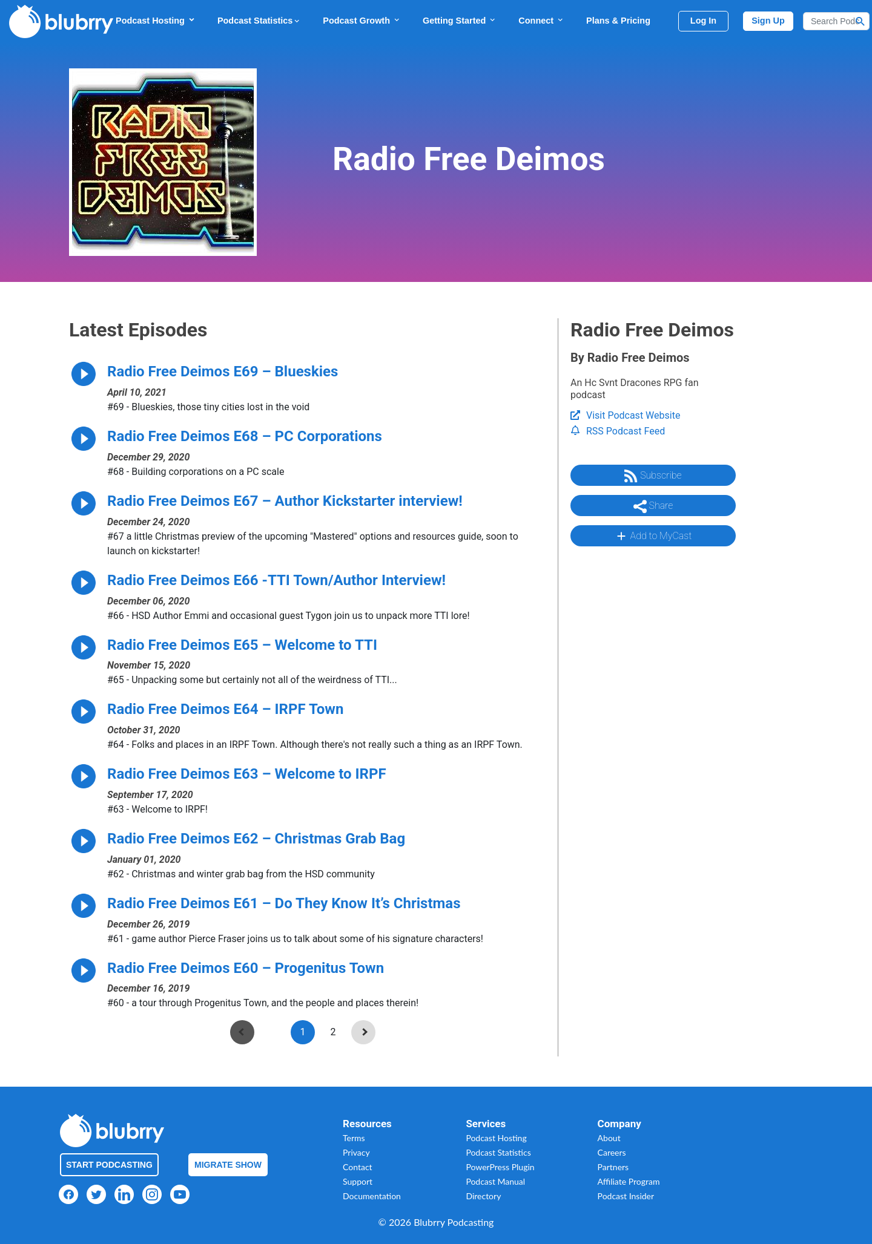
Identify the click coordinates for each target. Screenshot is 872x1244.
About (609, 1138)
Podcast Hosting (156, 20)
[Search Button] (860, 21)
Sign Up (768, 20)
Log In (703, 20)
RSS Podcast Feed (617, 431)
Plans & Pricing (618, 20)
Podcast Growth (362, 20)
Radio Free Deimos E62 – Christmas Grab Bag (256, 838)
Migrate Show (228, 1165)
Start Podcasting (109, 1165)
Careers (612, 1152)
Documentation (372, 1196)
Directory (483, 1196)
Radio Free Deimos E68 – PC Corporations (244, 436)
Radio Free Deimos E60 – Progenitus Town (245, 968)
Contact (357, 1167)
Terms (354, 1138)
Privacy (356, 1152)
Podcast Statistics (259, 20)
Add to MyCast (653, 536)
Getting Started (460, 20)
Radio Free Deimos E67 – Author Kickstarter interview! (285, 501)
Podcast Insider (626, 1196)
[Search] (836, 21)
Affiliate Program (629, 1181)
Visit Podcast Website (625, 415)
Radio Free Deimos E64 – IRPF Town (225, 709)
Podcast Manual (495, 1181)
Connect (541, 20)
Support (357, 1181)
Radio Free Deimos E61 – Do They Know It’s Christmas (284, 903)
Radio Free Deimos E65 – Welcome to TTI (242, 645)
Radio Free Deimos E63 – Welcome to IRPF (246, 773)
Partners (613, 1167)
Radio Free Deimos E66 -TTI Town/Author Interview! (276, 580)
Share (653, 506)
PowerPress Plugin (500, 1167)
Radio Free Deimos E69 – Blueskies (222, 371)
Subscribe (652, 476)
